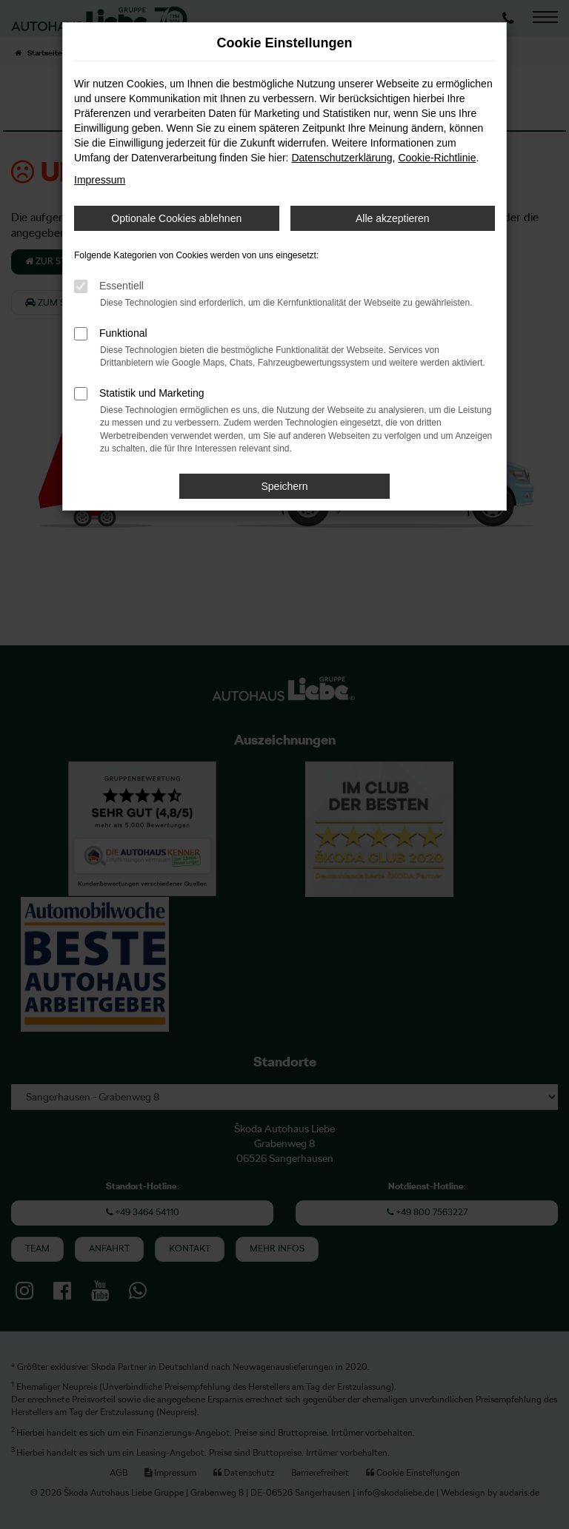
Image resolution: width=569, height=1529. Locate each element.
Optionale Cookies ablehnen (176, 218)
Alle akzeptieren (393, 218)
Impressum (99, 180)
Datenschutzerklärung (341, 158)
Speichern (284, 486)
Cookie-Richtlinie (437, 158)
